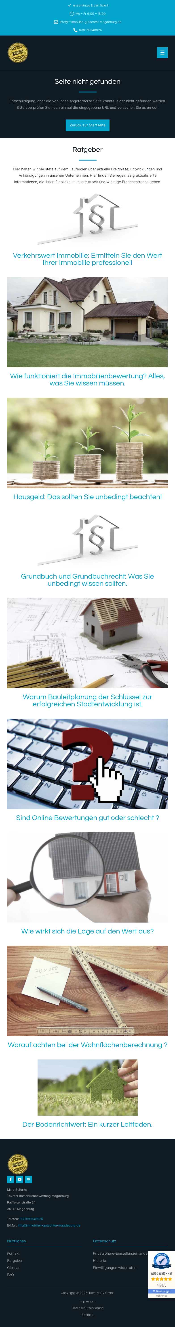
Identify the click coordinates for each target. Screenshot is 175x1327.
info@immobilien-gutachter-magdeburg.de (90, 22)
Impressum (87, 1301)
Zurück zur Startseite (87, 125)
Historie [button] (99, 1260)
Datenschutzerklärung (87, 1308)
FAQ (10, 1275)
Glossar (13, 1267)
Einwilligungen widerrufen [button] (114, 1267)
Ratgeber (15, 1260)
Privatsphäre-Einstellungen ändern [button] (122, 1253)
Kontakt (13, 1253)
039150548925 (90, 30)
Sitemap (87, 1315)
